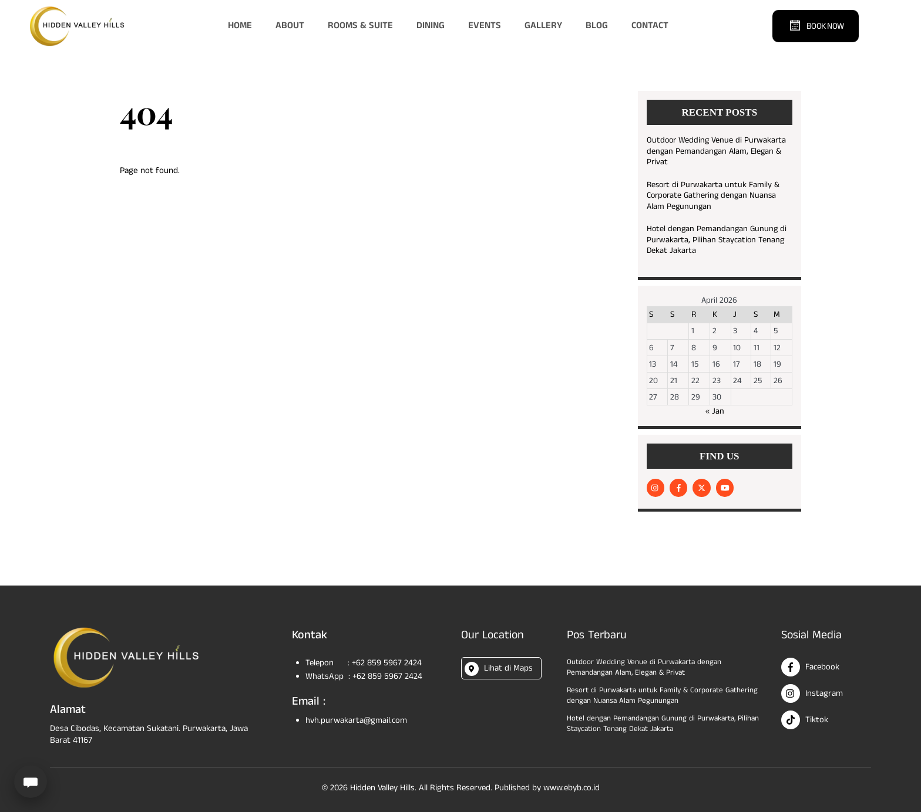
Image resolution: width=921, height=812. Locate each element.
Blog (597, 25)
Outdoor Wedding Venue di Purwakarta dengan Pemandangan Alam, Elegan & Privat (716, 151)
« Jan (714, 411)
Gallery (543, 25)
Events (484, 25)
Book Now (816, 25)
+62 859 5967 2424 (389, 661)
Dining (430, 25)
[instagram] (655, 487)
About (289, 25)
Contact (649, 25)
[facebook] (678, 487)
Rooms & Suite (360, 25)
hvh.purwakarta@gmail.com (357, 719)
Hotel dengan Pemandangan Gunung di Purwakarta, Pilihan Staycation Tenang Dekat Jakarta (716, 240)
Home (240, 25)
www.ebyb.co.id (573, 785)
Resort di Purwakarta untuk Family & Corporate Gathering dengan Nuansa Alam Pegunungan (713, 196)
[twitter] (701, 487)
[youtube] (725, 487)
